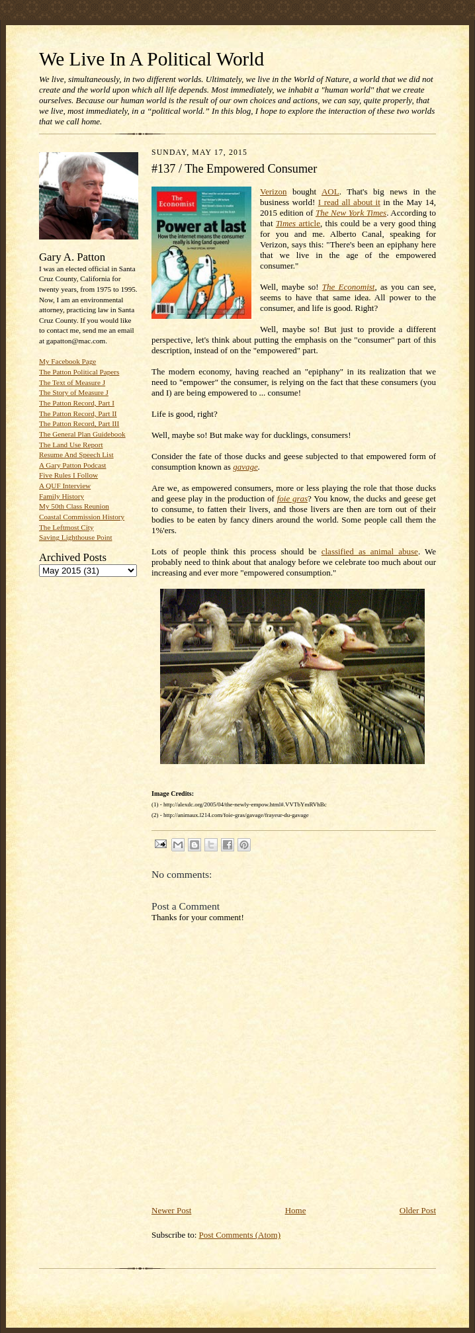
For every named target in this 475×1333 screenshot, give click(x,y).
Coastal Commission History (81, 517)
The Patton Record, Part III (79, 423)
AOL (330, 191)
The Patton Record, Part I (76, 403)
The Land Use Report (71, 445)
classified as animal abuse (370, 551)
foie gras (292, 498)
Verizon (273, 191)
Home (295, 1210)
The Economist (348, 287)
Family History (61, 496)
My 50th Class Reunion (74, 506)
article (298, 223)
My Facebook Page (67, 361)
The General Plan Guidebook (82, 434)
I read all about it (349, 202)
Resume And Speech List (76, 454)
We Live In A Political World (151, 58)
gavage (245, 467)
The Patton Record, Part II (78, 413)
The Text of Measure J (72, 382)
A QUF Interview (65, 486)
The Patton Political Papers (79, 372)
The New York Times (351, 213)
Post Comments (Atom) (240, 1235)
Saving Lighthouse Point (75, 537)
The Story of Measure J (73, 392)
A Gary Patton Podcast (72, 465)
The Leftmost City (66, 527)
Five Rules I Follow (68, 475)
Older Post (418, 1210)
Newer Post (171, 1210)
